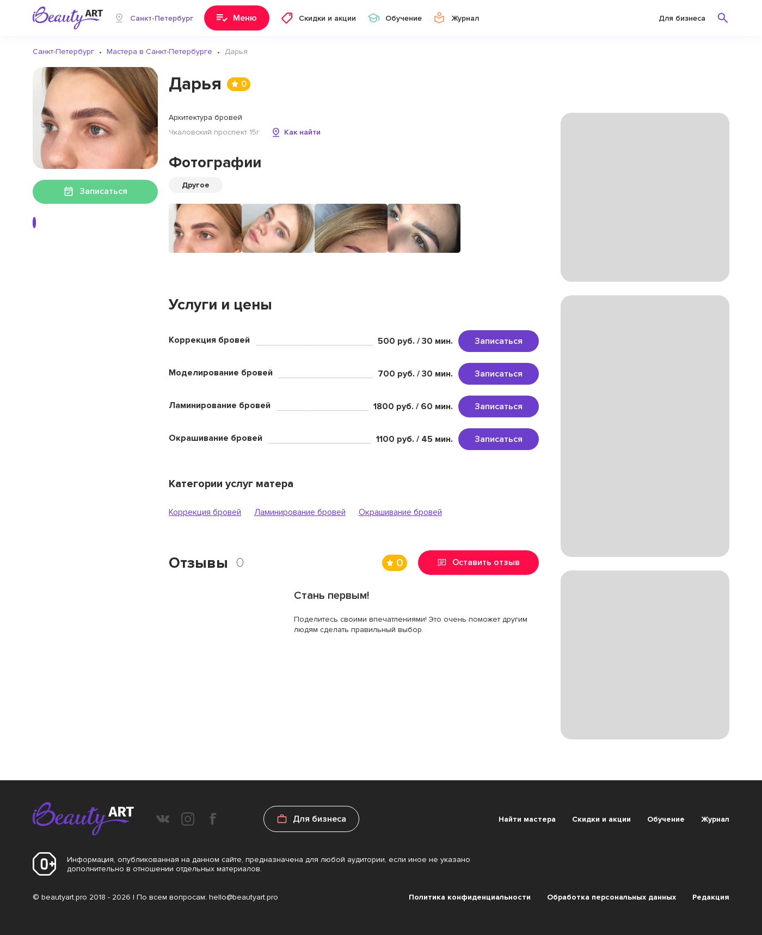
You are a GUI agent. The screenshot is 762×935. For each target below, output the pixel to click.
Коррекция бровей (205, 512)
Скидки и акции (601, 819)
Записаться (499, 341)
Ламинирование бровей (300, 512)
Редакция (710, 897)
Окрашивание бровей (400, 512)
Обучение (666, 819)
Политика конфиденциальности (470, 897)
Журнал (715, 819)
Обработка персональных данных (611, 897)
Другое (196, 185)
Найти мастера (527, 819)
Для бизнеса (682, 18)
